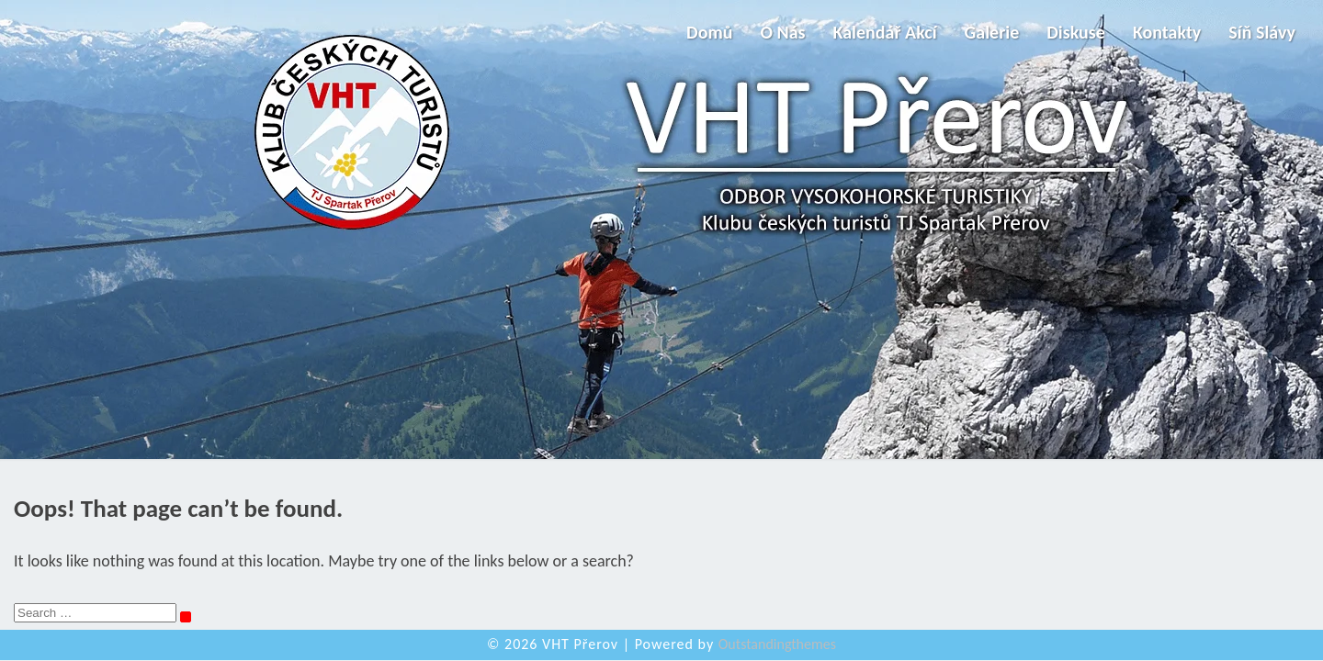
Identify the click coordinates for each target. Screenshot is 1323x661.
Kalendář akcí (885, 32)
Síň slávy (1261, 32)
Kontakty (1167, 32)
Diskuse (1075, 32)
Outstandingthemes (777, 644)
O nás (782, 32)
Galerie (992, 32)
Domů (709, 32)
